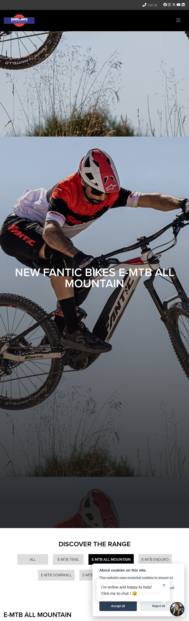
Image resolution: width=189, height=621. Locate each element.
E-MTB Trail (68, 559)
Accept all (118, 606)
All (33, 559)
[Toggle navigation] (178, 20)
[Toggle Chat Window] (177, 609)
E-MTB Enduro (155, 559)
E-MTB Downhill (56, 575)
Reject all (158, 606)
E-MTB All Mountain (111, 559)
